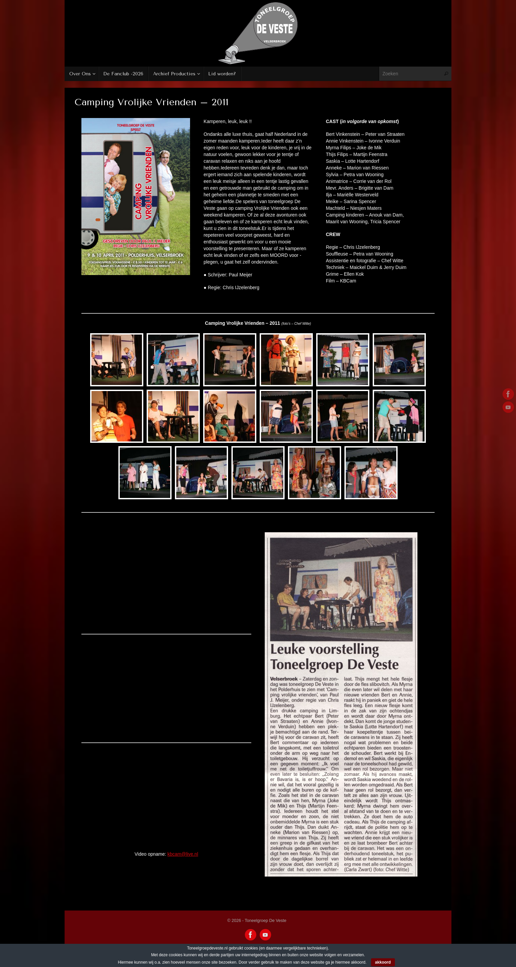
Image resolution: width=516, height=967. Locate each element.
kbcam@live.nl (183, 854)
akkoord (383, 962)
